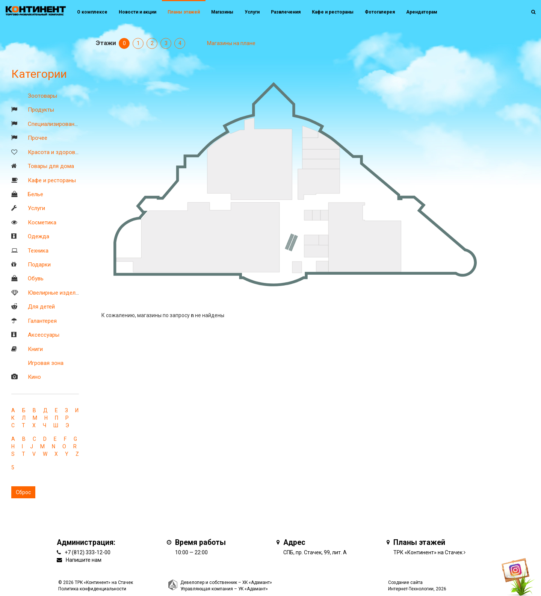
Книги (35, 349)
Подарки (39, 264)
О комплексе (92, 12)
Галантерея (42, 321)
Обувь (36, 278)
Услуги (36, 208)
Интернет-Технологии (411, 588)
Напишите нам (83, 560)
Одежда (38, 236)
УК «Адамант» (253, 588)
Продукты (41, 109)
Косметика (42, 222)
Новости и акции (137, 12)
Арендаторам (421, 12)
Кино (34, 377)
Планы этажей (184, 12)
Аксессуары (43, 334)
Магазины (222, 12)
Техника (38, 250)
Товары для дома (51, 166)
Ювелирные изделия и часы (64, 292)
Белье (35, 194)
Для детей (41, 306)
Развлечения (286, 12)
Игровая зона (45, 363)
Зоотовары (42, 95)
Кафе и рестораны (52, 180)
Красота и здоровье (54, 152)
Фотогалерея (380, 12)
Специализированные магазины (69, 124)
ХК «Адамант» (257, 582)
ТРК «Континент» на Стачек (427, 552)
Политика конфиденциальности (92, 588)
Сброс (23, 492)
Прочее (37, 138)
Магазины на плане (231, 43)
